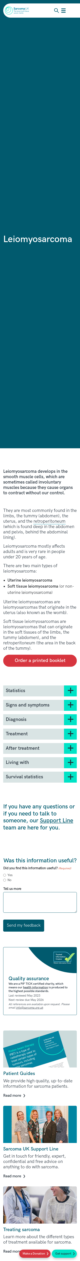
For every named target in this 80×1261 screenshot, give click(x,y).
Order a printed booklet (40, 661)
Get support (63, 1253)
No (9, 880)
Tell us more (12, 889)
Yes (10, 875)
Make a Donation (34, 1253)
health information (35, 987)
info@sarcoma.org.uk (29, 1007)
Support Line (56, 820)
